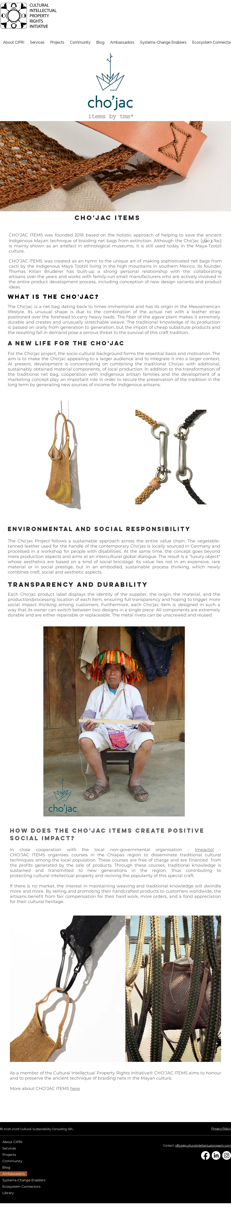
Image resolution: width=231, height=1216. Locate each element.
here (75, 1088)
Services (9, 1148)
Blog (6, 1167)
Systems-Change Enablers (23, 1180)
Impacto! (204, 849)
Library (8, 1193)
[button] (122, 42)
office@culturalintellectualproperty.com (203, 1145)
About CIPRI (12, 1142)
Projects (9, 1155)
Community (12, 1161)
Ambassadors (13, 1174)
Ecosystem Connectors (21, 1186)
